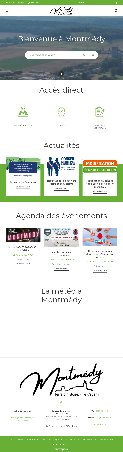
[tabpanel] (23, 116)
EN (79, 2)
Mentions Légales (36, 440)
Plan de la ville (61, 444)
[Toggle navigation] (7, 10)
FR (82, 2)
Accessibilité (89, 440)
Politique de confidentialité (64, 440)
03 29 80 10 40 (102, 411)
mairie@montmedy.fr (102, 418)
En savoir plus (22, 187)
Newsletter (106, 440)
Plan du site (16, 440)
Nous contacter (99, 424)
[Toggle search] (116, 10)
